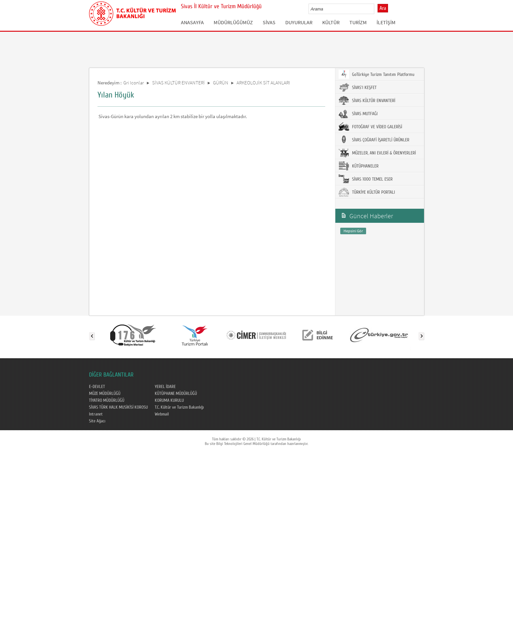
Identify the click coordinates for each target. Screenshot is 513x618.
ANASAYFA (192, 22)
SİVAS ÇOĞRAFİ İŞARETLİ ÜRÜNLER (374, 139)
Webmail (162, 414)
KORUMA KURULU (169, 400)
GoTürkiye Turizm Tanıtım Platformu (377, 74)
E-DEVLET (97, 386)
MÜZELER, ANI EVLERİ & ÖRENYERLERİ (377, 152)
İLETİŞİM (386, 22)
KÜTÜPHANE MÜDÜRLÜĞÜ (176, 393)
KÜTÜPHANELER (359, 165)
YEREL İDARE (165, 386)
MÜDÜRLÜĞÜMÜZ (233, 22)
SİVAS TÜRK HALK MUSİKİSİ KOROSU (118, 407)
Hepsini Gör (353, 230)
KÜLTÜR (331, 22)
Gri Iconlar (133, 82)
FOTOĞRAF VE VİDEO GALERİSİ (370, 126)
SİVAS (269, 22)
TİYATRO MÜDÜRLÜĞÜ (106, 400)
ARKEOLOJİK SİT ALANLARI (263, 82)
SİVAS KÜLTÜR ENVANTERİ (178, 82)
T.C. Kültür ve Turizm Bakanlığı (179, 407)
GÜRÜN (220, 82)
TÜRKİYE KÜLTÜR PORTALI (367, 192)
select (376, 8)
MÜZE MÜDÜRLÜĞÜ (104, 393)
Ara (383, 8)
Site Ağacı (97, 421)
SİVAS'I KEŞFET (358, 87)
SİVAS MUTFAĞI (358, 113)
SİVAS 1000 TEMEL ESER (366, 179)
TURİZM (358, 22)
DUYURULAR (298, 22)
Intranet (96, 414)
